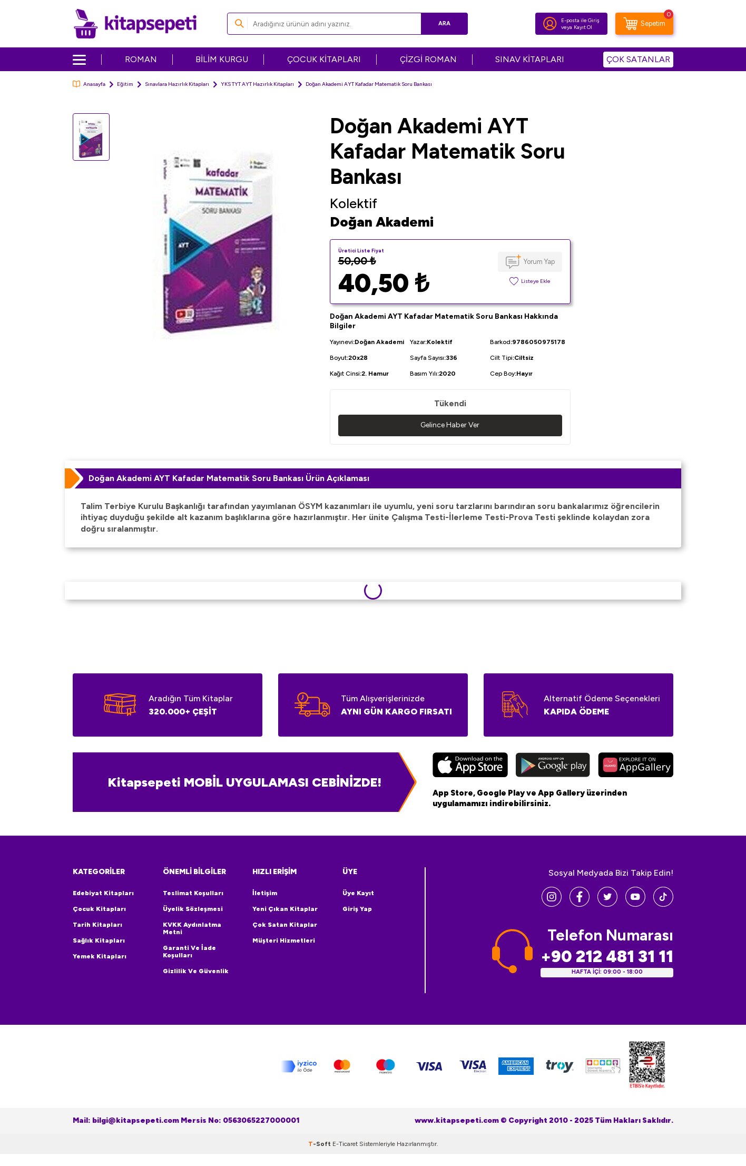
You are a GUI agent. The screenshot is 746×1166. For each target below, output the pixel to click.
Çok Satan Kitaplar (284, 924)
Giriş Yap (357, 909)
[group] (219, 235)
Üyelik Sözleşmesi (193, 909)
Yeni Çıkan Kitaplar (285, 909)
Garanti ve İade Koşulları (189, 951)
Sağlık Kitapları (99, 940)
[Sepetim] (644, 24)
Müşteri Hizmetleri (283, 940)
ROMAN (141, 59)
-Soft (320, 1144)
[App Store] (470, 766)
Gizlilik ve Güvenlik (196, 971)
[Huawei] (635, 766)
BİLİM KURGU (221, 59)
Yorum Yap (539, 262)
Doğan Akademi (382, 221)
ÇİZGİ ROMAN (428, 59)
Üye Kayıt (358, 893)
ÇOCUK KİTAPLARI (324, 59)
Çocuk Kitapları (99, 909)
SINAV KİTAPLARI (529, 59)
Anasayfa (89, 84)
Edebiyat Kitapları (103, 893)
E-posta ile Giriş (580, 20)
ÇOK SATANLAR (638, 59)
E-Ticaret (345, 1144)
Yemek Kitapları (99, 956)
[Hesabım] (550, 24)
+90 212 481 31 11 (607, 956)
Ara (444, 23)
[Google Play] (553, 766)
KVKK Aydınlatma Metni (192, 928)
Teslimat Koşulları (193, 893)
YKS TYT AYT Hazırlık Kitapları (257, 84)
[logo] (135, 24)
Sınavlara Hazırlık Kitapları (177, 84)
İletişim (264, 893)
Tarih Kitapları (97, 924)
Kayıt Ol (583, 27)
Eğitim (125, 84)
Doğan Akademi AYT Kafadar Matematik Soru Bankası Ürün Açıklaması (229, 478)
